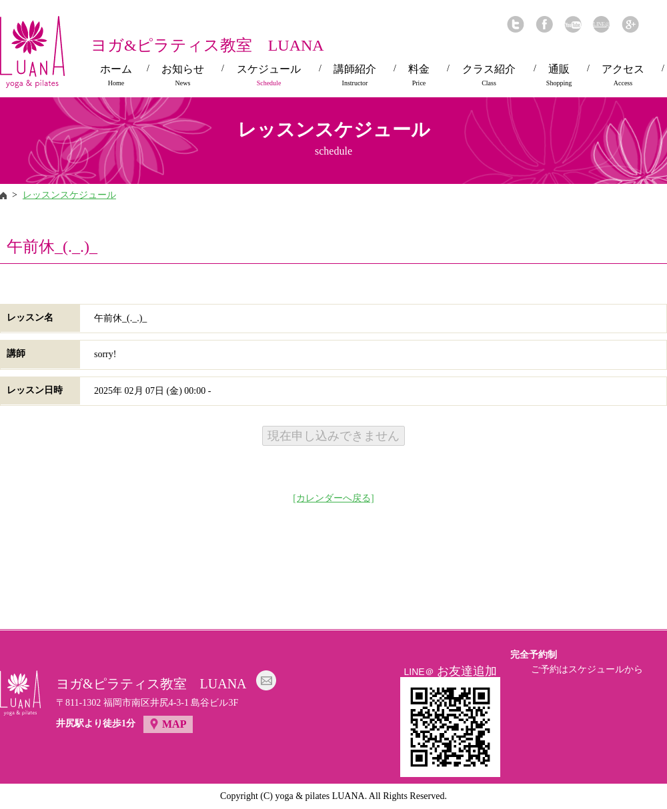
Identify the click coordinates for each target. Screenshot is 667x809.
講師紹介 (354, 75)
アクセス (623, 75)
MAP (174, 724)
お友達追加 (467, 671)
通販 (559, 75)
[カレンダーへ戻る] (333, 498)
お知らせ (182, 75)
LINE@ (601, 24)
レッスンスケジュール (69, 195)
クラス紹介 (489, 75)
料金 (419, 75)
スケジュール (268, 75)
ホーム (116, 75)
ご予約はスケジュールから (587, 669)
